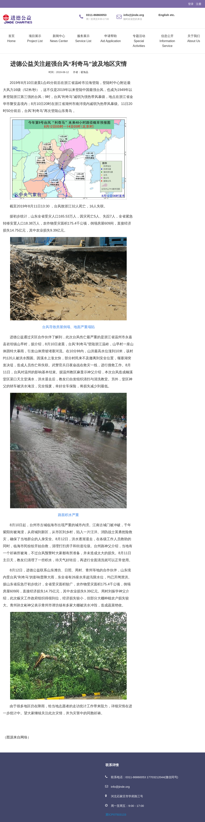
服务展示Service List (83, 38)
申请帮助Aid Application (110, 38)
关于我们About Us (193, 38)
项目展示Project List (35, 38)
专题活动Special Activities (139, 41)
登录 (191, 3)
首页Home (11, 38)
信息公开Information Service (167, 41)
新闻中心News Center (59, 38)
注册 (198, 3)
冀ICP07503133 (116, 814)
